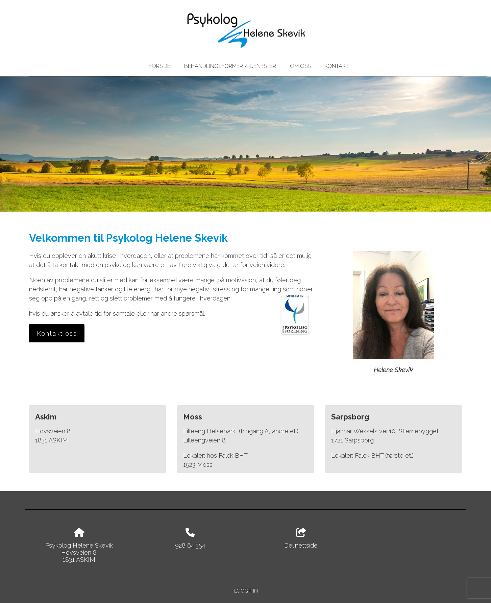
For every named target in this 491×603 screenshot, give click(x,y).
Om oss (300, 66)
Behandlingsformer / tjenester (230, 66)
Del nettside (301, 538)
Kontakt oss (57, 333)
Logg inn (245, 590)
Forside (159, 66)
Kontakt (336, 66)
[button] (56, 333)
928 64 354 (190, 545)
